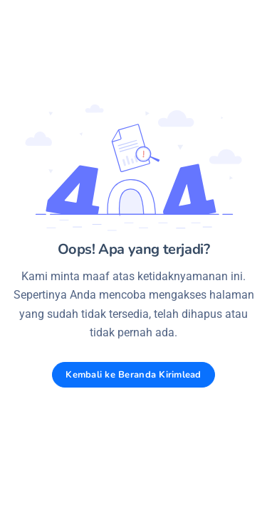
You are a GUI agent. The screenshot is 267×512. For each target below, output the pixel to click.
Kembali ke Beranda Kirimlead (133, 374)
